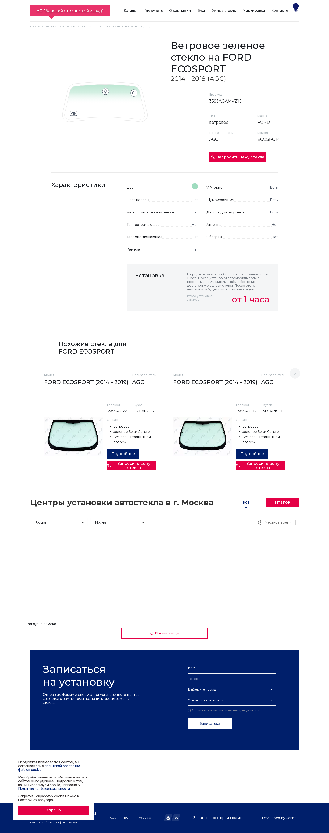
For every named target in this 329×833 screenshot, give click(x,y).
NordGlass (144, 817)
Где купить (153, 11)
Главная (35, 26)
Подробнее (123, 454)
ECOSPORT (91, 26)
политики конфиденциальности (240, 710)
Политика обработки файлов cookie (54, 822)
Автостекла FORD (69, 26)
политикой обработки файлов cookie (49, 768)
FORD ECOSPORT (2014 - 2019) (86, 382)
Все (246, 502)
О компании (180, 11)
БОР (127, 817)
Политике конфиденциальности (44, 788)
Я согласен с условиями (223, 710)
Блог (201, 11)
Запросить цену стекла (237, 157)
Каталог (131, 11)
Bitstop (282, 502)
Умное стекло (224, 11)
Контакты (279, 11)
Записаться (210, 724)
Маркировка (254, 11)
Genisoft (292, 818)
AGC (113, 817)
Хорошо (53, 810)
